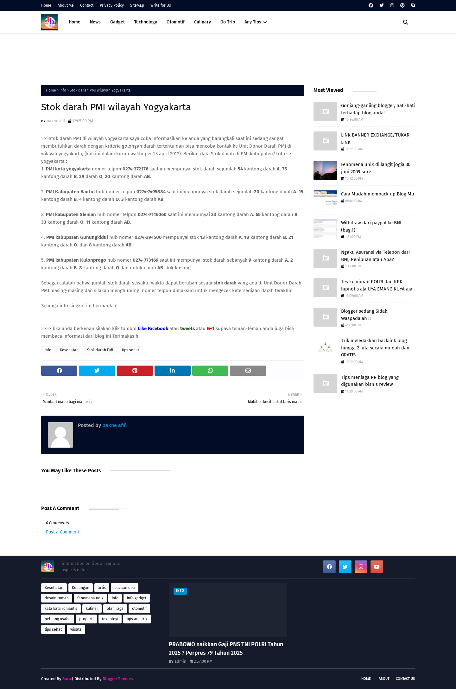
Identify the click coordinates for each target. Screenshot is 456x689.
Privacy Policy (112, 5)
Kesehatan (69, 350)
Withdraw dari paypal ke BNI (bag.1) (371, 226)
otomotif (139, 608)
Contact (86, 5)
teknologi (110, 619)
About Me (66, 5)
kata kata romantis (61, 608)
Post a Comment (62, 532)
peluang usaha (58, 619)
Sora (66, 678)
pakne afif (56, 120)
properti (86, 619)
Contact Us (405, 679)
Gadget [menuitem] (117, 22)
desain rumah (57, 598)
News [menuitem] (95, 22)
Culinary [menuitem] (202, 22)
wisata (76, 629)
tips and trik (137, 619)
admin (180, 661)
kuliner (92, 608)
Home (46, 5)
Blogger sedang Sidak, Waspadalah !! (365, 314)
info (63, 90)
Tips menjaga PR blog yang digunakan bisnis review (370, 380)
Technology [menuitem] (145, 22)
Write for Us (160, 5)
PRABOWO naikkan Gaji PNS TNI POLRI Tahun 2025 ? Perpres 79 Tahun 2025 (226, 648)
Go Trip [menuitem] (227, 22)
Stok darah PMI (100, 350)
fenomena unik (90, 598)
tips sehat (130, 350)
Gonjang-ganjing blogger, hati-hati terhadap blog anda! (378, 109)
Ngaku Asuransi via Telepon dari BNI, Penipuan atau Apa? (375, 255)
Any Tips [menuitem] (252, 22)
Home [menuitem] (74, 22)
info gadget (136, 598)
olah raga (115, 608)
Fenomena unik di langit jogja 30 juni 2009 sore (375, 168)
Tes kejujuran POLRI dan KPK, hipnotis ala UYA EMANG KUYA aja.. (378, 285)
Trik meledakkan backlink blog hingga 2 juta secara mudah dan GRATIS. (375, 348)
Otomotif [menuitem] (176, 22)
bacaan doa (124, 587)
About (384, 679)
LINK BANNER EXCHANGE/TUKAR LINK (375, 138)
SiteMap (137, 5)
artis (102, 587)
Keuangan (80, 587)
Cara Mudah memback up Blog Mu (377, 194)
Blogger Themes (118, 678)
